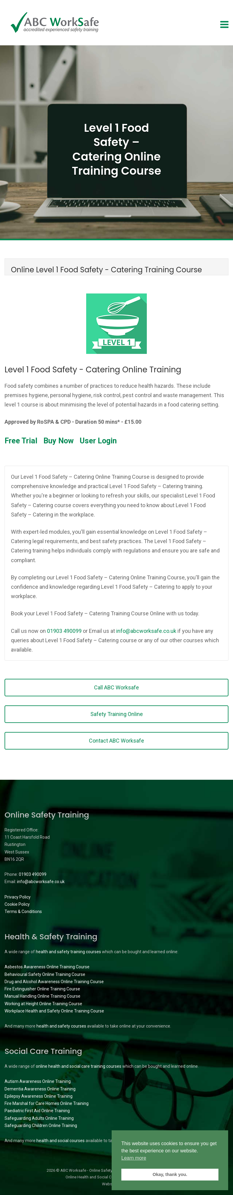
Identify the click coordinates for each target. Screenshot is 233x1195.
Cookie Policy (17, 904)
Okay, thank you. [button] (170, 1174)
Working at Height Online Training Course (43, 1003)
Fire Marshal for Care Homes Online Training (47, 1103)
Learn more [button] (133, 1158)
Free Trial (21, 440)
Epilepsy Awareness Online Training (39, 1096)
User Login (98, 440)
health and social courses (60, 1140)
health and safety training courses (68, 951)
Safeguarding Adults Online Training (39, 1118)
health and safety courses (61, 1026)
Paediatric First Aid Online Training (37, 1110)
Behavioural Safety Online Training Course (45, 974)
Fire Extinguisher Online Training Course (42, 988)
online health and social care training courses (78, 1066)
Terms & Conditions (23, 911)
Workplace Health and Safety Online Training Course (54, 1011)
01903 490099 (64, 631)
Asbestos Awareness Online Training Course (47, 966)
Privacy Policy (18, 897)
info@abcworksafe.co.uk (146, 631)
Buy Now (58, 440)
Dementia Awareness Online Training (40, 1089)
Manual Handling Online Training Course (42, 996)
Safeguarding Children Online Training (41, 1125)
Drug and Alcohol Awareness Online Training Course (54, 981)
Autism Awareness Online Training (38, 1081)
